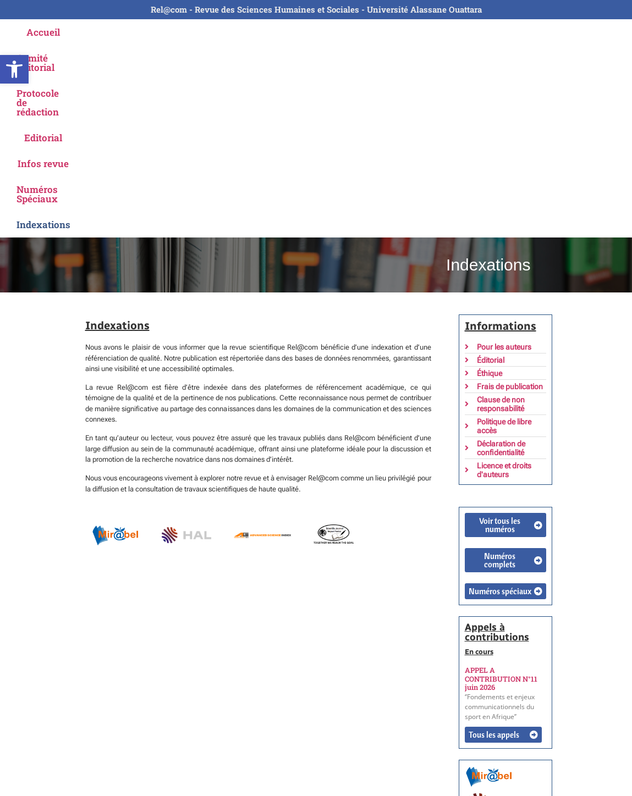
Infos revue (384, 32)
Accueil (67, 32)
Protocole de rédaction (238, 32)
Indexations (555, 32)
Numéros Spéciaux (469, 32)
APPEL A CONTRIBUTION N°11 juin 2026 (501, 486)
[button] (14, 69)
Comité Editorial (136, 32)
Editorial (324, 32)
